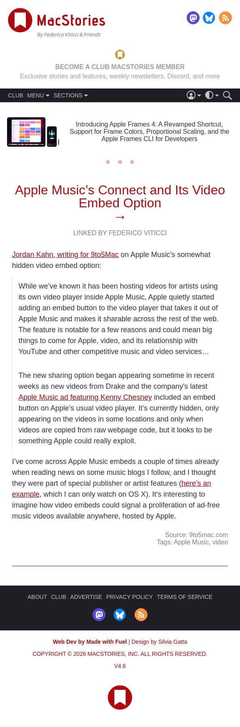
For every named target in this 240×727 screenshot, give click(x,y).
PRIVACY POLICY (129, 597)
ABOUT (37, 597)
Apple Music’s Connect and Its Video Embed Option (120, 196)
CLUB (15, 95)
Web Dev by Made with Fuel (90, 641)
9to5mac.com (208, 534)
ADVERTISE (86, 597)
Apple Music (191, 542)
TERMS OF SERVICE (184, 597)
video (220, 542)
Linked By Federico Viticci (120, 233)
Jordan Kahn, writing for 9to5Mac (65, 255)
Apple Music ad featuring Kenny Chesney (85, 397)
